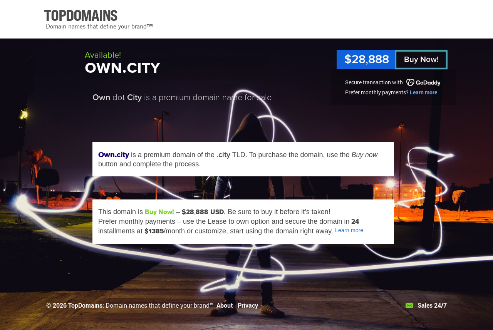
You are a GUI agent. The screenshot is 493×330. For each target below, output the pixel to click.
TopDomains (85, 305)
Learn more (423, 92)
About (224, 305)
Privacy (248, 305)
